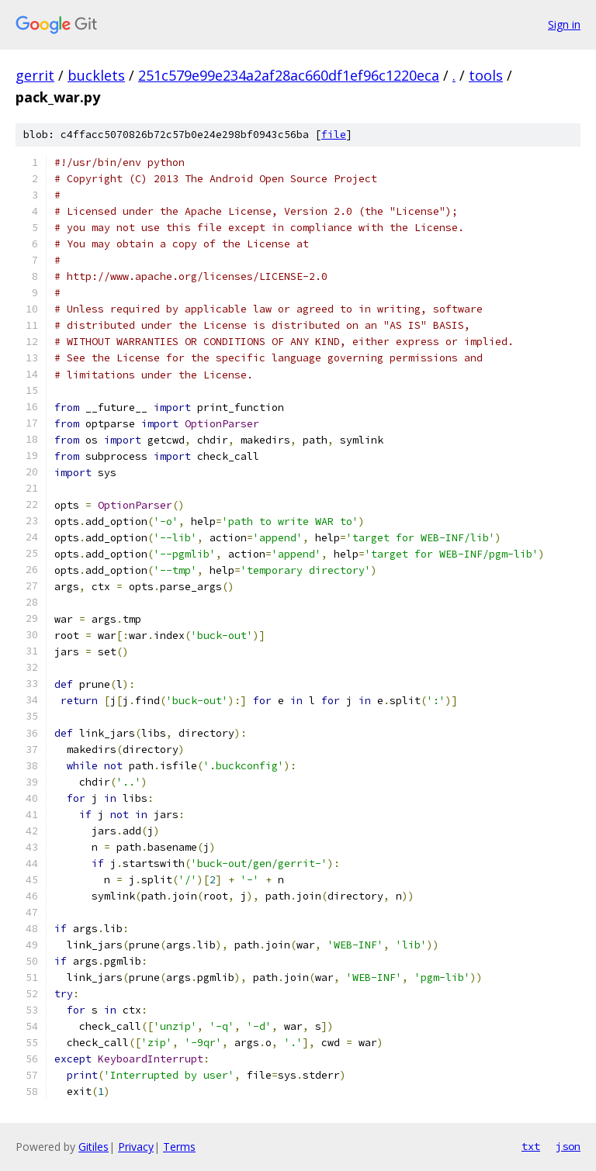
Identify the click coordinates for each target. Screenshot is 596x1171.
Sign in (564, 24)
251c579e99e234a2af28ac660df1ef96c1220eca (288, 75)
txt (531, 1146)
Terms (179, 1146)
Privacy (136, 1146)
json (568, 1146)
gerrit (35, 75)
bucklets (96, 75)
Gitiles (93, 1146)
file (333, 134)
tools (486, 75)
